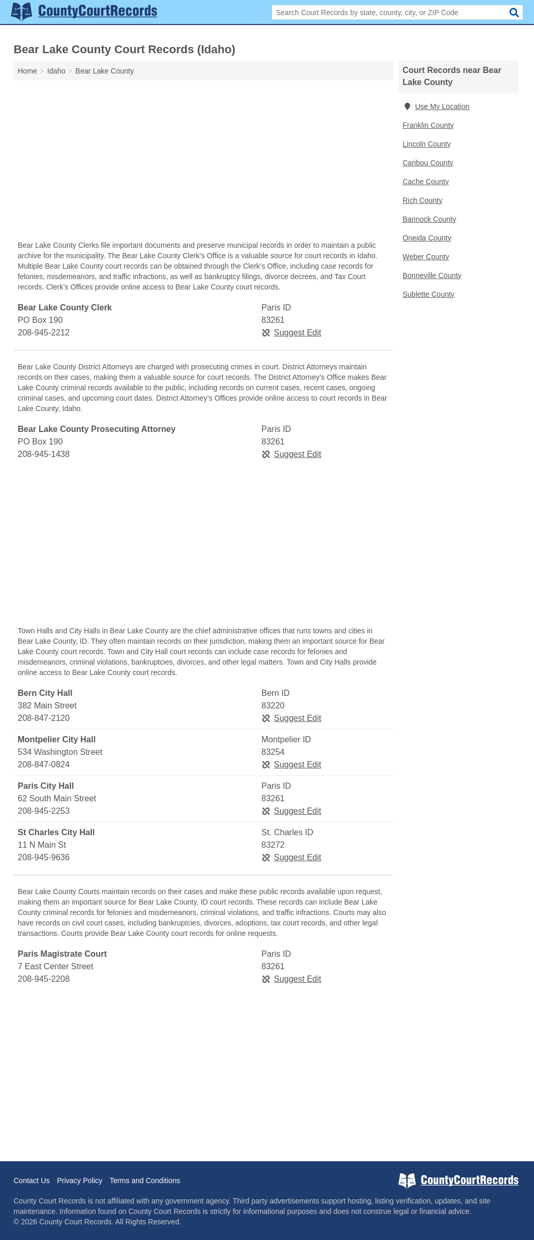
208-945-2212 (44, 332)
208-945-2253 (44, 810)
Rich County (422, 200)
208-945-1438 (44, 454)
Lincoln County (427, 144)
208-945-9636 (44, 857)
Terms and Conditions (145, 1180)
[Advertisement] (203, 163)
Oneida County (427, 238)
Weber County (426, 256)
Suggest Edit (291, 332)
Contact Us (32, 1180)
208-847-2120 (44, 718)
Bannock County (429, 219)
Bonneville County (432, 275)
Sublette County (429, 294)
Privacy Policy (79, 1180)
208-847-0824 (44, 764)
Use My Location (436, 106)
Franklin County (428, 125)
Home (27, 71)
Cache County (426, 181)
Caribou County (428, 163)
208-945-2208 (44, 978)
